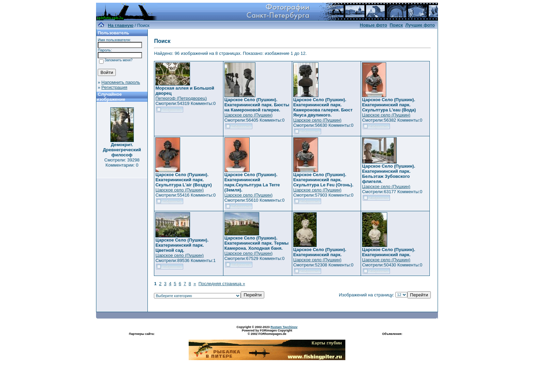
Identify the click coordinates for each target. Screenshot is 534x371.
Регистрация (114, 87)
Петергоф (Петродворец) (181, 98)
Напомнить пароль (120, 82)
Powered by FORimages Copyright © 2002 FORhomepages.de (267, 332)
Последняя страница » (222, 283)
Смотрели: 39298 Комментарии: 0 (121, 162)
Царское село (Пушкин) (248, 115)
